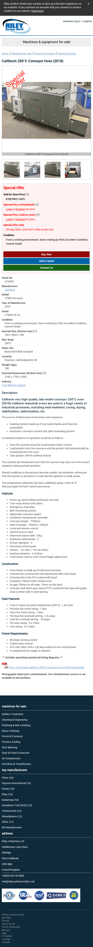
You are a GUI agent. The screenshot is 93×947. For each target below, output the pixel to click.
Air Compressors (11, 758)
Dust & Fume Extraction (15, 752)
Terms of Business (11, 926)
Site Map (6, 917)
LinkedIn (6, 942)
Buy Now (46, 254)
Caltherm (10, 289)
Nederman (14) (10, 799)
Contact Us (46, 267)
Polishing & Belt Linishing (16, 725)
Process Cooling (11, 741)
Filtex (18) (7, 777)
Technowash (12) (11, 810)
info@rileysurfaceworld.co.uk (18, 881)
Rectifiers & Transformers (16, 763)
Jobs (4, 932)
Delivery (6, 929)
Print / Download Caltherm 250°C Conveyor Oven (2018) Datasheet (46, 667)
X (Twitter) (7, 935)
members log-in (71, 21)
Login (9, 209)
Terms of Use (8, 923)
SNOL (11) (7, 821)
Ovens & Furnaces (44, 53)
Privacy (5, 920)
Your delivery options (14, 385)
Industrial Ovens (66, 53)
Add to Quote (46, 261)
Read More (37, 10)
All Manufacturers (12, 827)
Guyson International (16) (16, 783)
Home (5, 53)
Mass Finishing (10, 730)
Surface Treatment (12, 714)
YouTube (6, 939)
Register (20, 209)
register (87, 21)
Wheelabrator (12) (12, 816)
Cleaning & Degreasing (14, 719)
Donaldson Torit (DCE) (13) (17, 805)
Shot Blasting (9, 747)
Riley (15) (7, 794)
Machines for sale (21, 53)
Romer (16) (8, 788)
